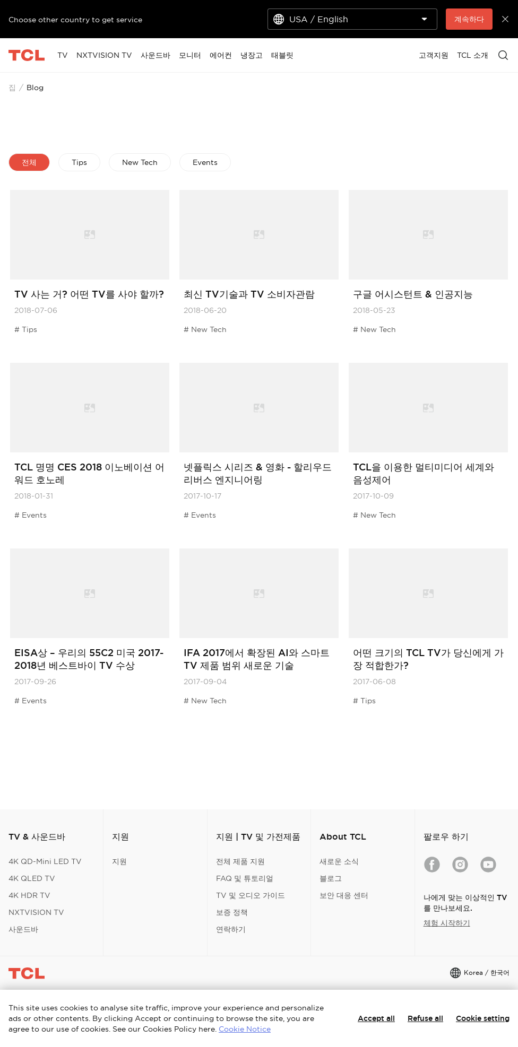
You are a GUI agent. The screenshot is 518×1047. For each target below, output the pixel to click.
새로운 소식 (339, 861)
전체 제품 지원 (240, 861)
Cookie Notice (245, 1029)
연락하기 (231, 929)
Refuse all (425, 1018)
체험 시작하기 (447, 923)
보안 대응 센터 (344, 895)
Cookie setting (483, 1018)
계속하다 (469, 19)
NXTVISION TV (36, 912)
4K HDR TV (29, 895)
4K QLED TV (31, 878)
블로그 (331, 878)
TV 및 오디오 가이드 (250, 895)
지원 (119, 861)
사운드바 (23, 929)
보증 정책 (232, 912)
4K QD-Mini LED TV (45, 861)
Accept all (376, 1018)
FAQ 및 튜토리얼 (244, 878)
